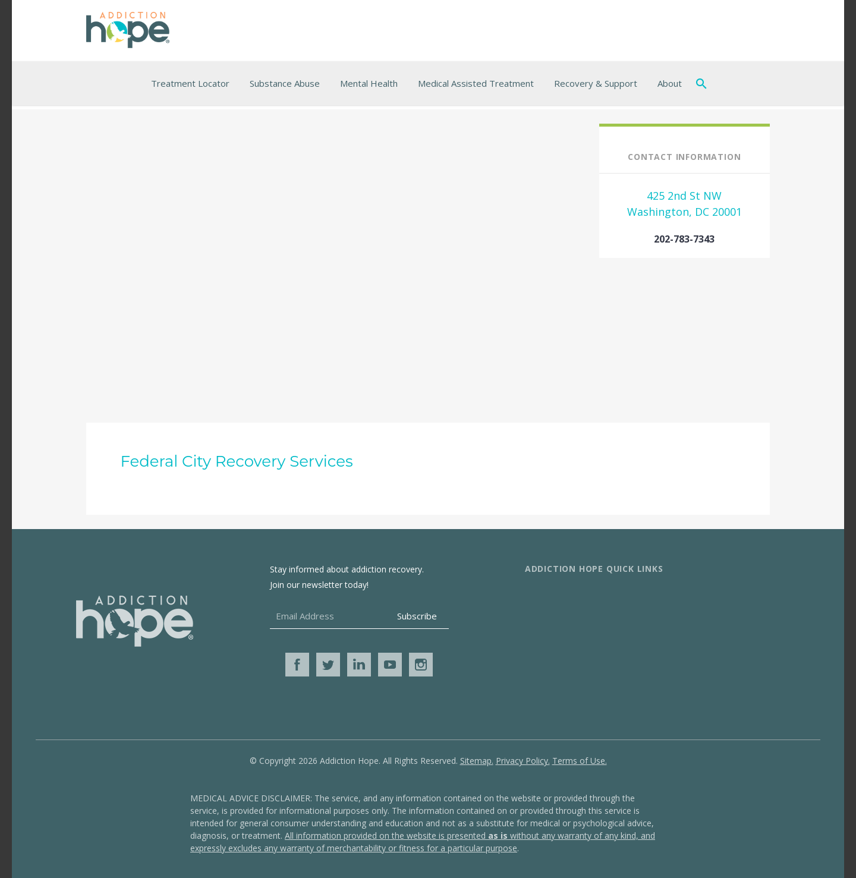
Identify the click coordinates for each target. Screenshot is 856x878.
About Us (546, 596)
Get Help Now (688, 634)
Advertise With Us (564, 634)
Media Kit (546, 653)
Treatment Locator (190, 83)
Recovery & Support (595, 83)
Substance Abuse (285, 83)
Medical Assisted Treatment (476, 83)
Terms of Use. (579, 760)
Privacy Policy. (523, 760)
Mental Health (369, 83)
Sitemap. (476, 760)
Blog (667, 653)
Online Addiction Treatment (718, 615)
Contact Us (549, 615)
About (669, 83)
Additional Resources (703, 596)
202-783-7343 (684, 239)
